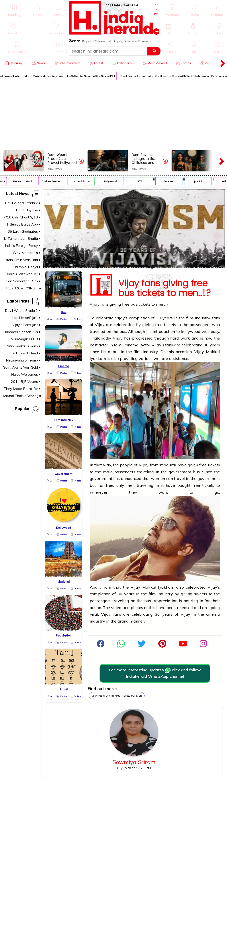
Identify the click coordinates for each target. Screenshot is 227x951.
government (180, 471)
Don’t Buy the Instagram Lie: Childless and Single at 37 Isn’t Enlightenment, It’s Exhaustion (146, 158)
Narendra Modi (24, 181)
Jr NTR (200, 181)
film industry (198, 317)
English (86, 41)
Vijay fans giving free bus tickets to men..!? (164, 287)
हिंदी (95, 41)
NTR (141, 181)
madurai (168, 465)
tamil (119, 345)
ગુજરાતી (102, 41)
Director (170, 181)
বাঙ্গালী (136, 41)
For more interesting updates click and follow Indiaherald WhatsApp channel (155, 673)
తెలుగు (74, 41)
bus (134, 304)
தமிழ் (120, 41)
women (158, 478)
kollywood (190, 331)
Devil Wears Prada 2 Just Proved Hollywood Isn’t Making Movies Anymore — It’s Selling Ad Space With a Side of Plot (62, 158)
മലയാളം (147, 41)
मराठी (128, 41)
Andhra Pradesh (53, 181)
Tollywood (112, 181)
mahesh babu (82, 181)
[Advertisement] (113, 115)
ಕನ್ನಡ (112, 41)
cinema (213, 614)
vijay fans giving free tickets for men (116, 695)
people (126, 465)
